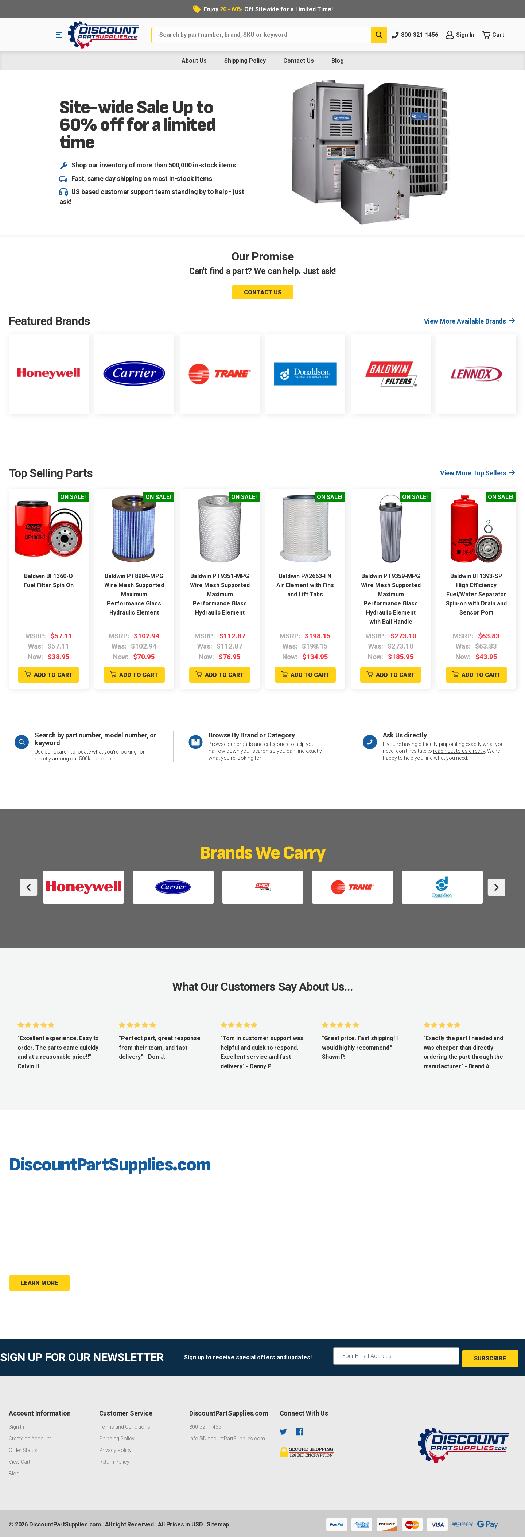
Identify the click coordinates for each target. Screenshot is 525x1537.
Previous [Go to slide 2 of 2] (28, 887)
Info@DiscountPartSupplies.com (227, 1436)
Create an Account (30, 1436)
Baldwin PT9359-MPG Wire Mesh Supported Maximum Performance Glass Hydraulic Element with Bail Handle (391, 599)
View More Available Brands (465, 321)
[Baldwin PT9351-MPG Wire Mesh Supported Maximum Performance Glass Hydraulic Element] (220, 529)
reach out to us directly (459, 751)
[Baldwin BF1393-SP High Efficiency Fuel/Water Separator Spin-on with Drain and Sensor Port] (476, 529)
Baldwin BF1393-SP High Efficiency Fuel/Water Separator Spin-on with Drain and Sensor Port (476, 594)
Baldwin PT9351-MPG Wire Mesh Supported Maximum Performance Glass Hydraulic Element (220, 594)
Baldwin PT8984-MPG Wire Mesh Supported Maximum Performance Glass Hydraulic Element (134, 594)
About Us (194, 60)
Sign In (16, 1424)
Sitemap (218, 1521)
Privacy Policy (115, 1448)
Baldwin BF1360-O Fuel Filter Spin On (49, 581)
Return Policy (114, 1459)
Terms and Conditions (124, 1424)
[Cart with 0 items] (499, 35)
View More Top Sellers (473, 473)
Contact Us (298, 60)
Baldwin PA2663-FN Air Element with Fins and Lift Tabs (305, 585)
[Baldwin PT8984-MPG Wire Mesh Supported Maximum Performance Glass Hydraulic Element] (134, 529)
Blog (337, 60)
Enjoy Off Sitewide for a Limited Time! (268, 9)
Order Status (23, 1448)
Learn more (39, 1282)
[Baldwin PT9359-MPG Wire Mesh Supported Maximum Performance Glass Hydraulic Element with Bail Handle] (391, 529)
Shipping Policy (245, 60)
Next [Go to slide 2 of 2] (496, 887)
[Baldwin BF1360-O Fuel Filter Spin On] (49, 529)
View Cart (19, 1459)
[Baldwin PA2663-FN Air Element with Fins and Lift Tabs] (305, 529)
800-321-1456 (205, 1424)
